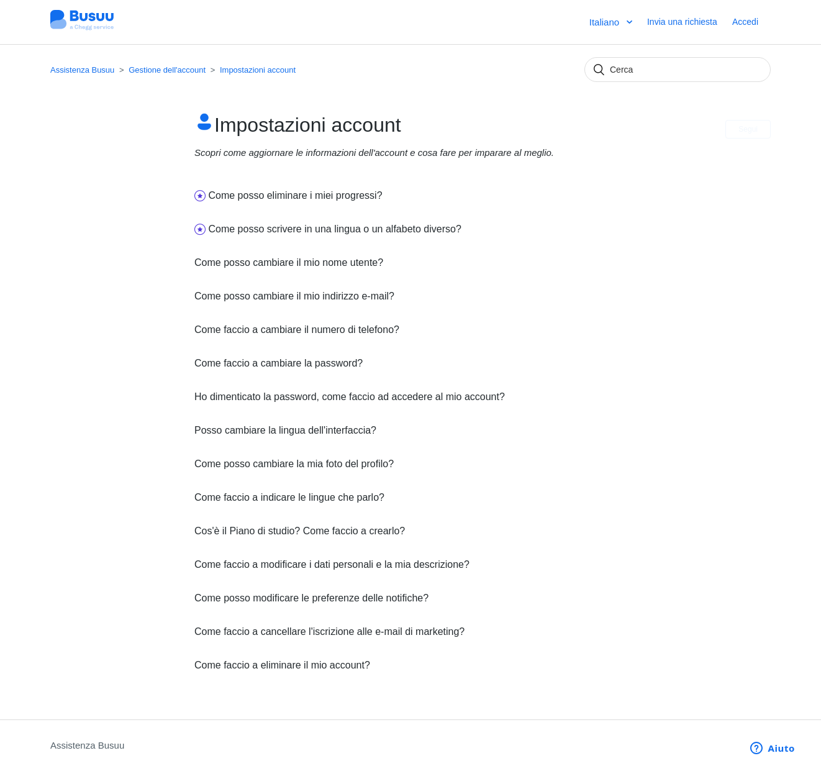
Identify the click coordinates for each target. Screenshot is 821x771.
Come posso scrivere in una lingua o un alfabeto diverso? (334, 229)
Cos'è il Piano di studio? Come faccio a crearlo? (299, 531)
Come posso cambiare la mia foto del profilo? (294, 463)
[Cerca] (677, 69)
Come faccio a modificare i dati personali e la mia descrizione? (331, 564)
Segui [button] (748, 129)
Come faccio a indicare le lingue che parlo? (289, 497)
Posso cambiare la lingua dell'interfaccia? (285, 430)
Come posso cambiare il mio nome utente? (288, 262)
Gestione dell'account (167, 70)
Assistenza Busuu (82, 70)
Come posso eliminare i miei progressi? (295, 195)
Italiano (605, 22)
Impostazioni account (258, 70)
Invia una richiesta (682, 22)
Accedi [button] (745, 22)
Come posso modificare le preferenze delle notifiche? (311, 598)
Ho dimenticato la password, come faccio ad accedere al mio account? (349, 396)
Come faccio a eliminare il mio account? (282, 665)
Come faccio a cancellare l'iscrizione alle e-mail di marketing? (329, 631)
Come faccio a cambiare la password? (278, 363)
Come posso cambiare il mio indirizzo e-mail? (294, 296)
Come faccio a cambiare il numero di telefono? (296, 329)
